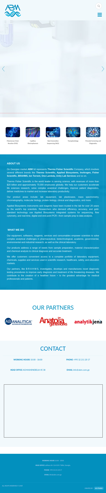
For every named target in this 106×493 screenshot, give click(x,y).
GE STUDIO (99, 488)
